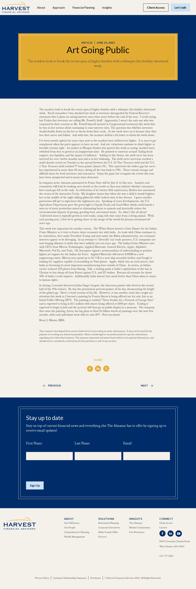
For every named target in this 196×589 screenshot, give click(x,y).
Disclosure (95, 578)
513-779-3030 (166, 556)
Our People (69, 527)
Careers (163, 527)
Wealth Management (74, 536)
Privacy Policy (42, 578)
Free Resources (136, 532)
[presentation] (54, 471)
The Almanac (135, 523)
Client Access (156, 7)
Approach (58, 7)
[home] (16, 7)
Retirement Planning (108, 523)
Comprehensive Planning (76, 532)
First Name (34, 443)
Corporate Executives (109, 527)
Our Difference (71, 523)
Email (127, 443)
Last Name (82, 443)
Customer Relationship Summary (69, 578)
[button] (41, 7)
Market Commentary (139, 527)
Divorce (102, 536)
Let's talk (180, 7)
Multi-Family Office (108, 532)
